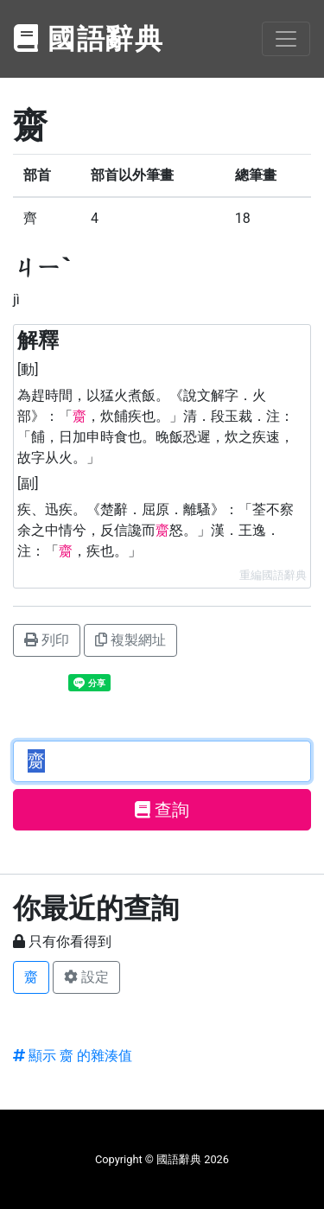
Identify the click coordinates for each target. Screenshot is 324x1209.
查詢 (162, 809)
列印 (46, 640)
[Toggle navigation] (286, 39)
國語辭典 (89, 38)
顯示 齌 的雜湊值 (72, 1055)
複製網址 (130, 640)
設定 (86, 977)
